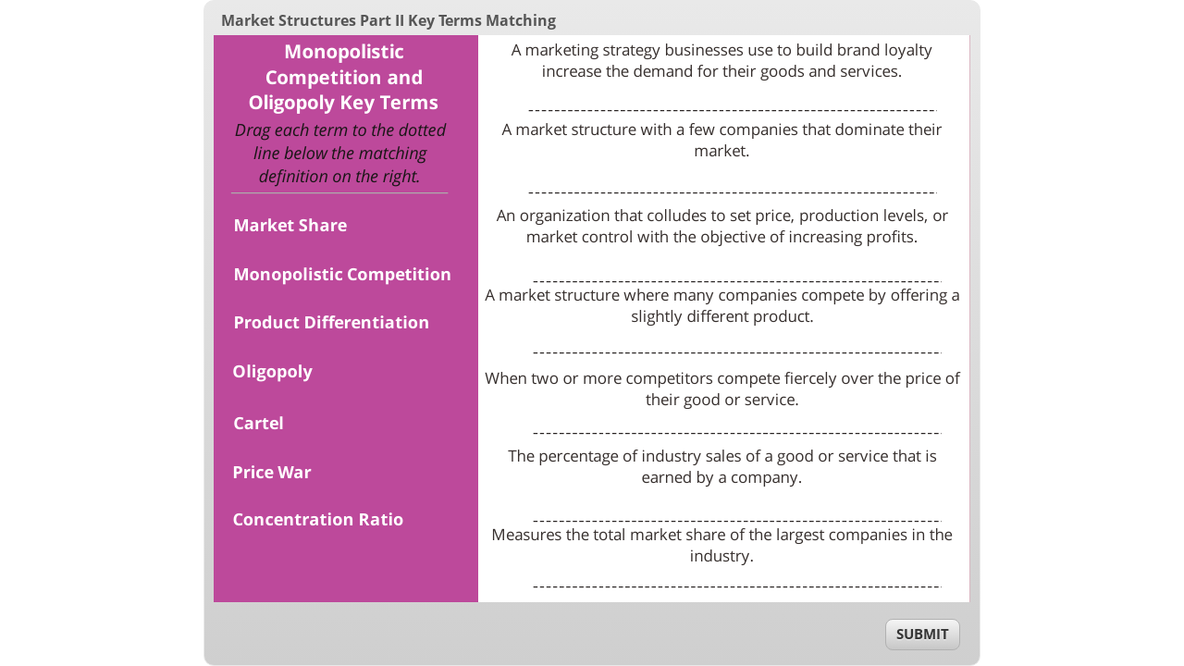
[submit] (922, 634)
